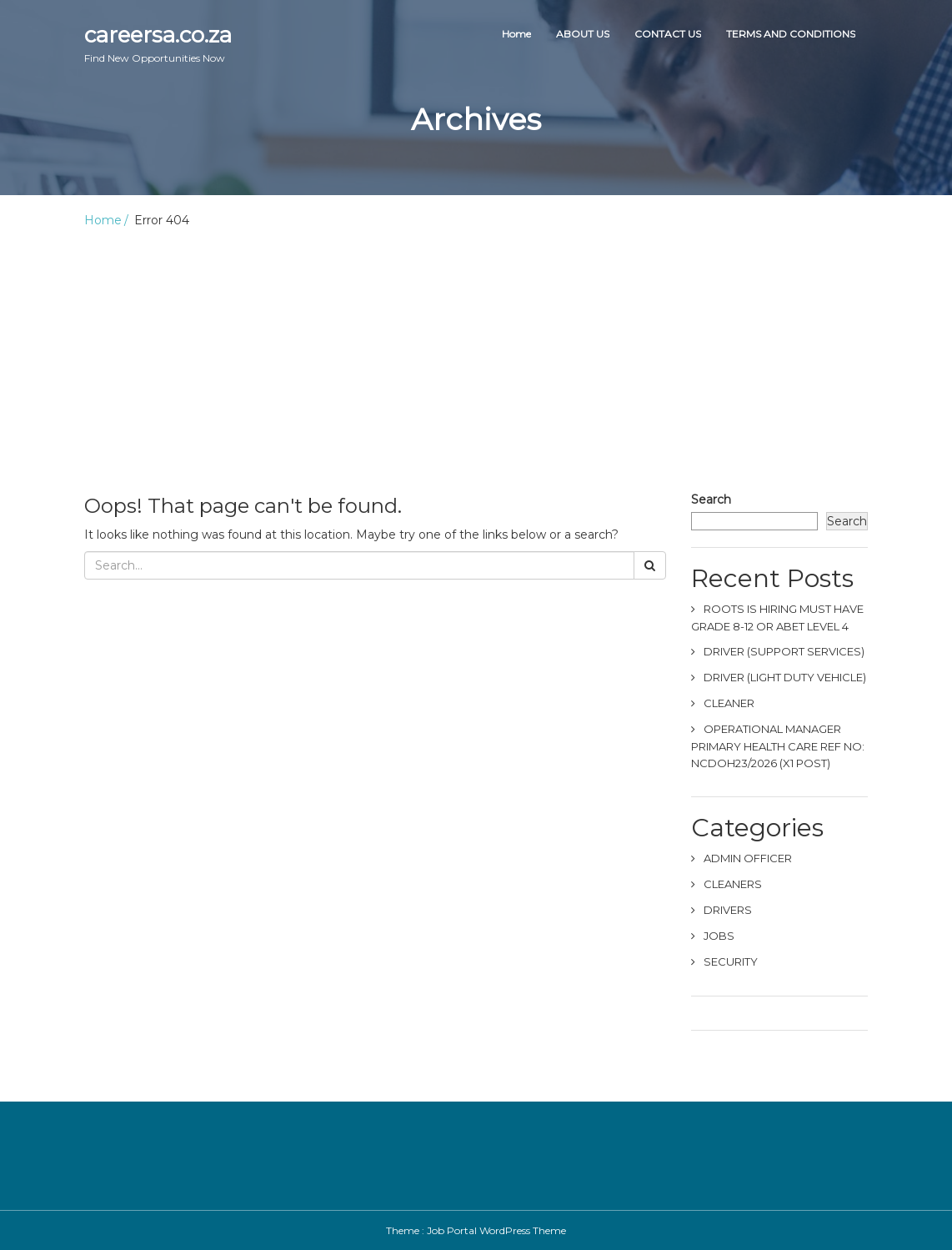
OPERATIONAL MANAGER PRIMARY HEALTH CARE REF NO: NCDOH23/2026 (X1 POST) (777, 746)
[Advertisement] (476, 353)
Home (516, 34)
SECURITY (731, 961)
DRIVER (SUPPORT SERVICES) (784, 651)
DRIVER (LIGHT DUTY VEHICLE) (785, 677)
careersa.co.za (158, 43)
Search (711, 499)
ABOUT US (582, 34)
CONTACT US (667, 34)
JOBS (719, 935)
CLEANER (729, 703)
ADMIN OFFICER (748, 858)
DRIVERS (728, 909)
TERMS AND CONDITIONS (790, 34)
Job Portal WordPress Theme (496, 1230)
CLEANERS (733, 884)
